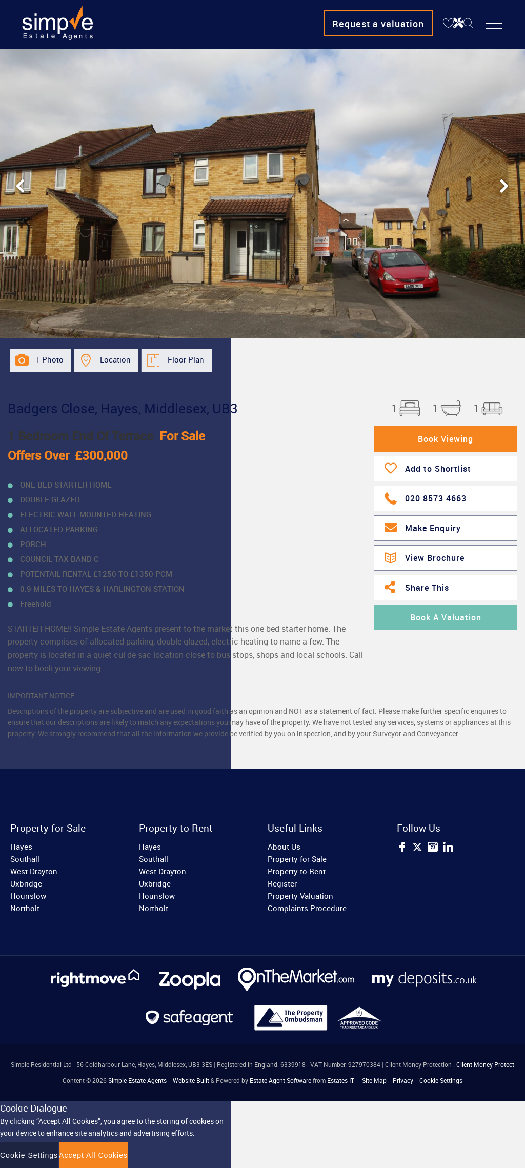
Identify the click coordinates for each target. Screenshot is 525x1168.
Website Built (191, 1080)
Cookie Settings (440, 1080)
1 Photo (50, 359)
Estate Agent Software (280, 1080)
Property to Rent (297, 871)
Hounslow (28, 896)
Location (115, 359)
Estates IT (340, 1080)
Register (282, 883)
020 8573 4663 (426, 497)
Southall (24, 859)
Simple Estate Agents (137, 1080)
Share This (417, 586)
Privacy (403, 1080)
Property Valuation (300, 896)
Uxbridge (26, 883)
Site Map (374, 1080)
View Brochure (425, 556)
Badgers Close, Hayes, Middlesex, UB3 (123, 408)
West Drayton (33, 871)
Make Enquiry (423, 527)
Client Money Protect (485, 1064)
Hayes (21, 846)
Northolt (24, 908)
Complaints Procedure (307, 908)
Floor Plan (186, 359)
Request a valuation (378, 23)
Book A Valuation (445, 617)
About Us (284, 846)
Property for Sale (297, 859)
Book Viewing (445, 439)
